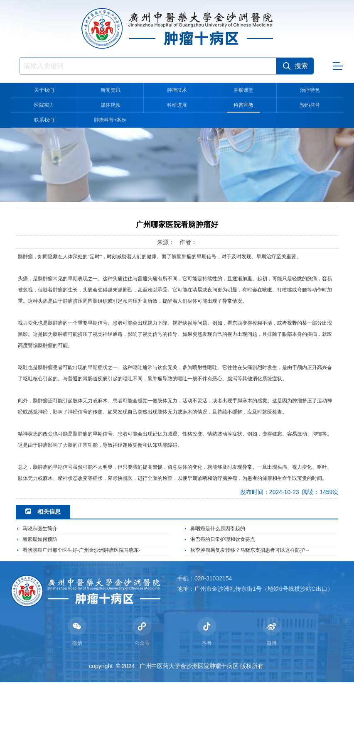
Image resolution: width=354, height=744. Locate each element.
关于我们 (44, 90)
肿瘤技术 (177, 90)
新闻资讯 (110, 90)
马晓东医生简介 (39, 587)
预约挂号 (310, 105)
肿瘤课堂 (243, 90)
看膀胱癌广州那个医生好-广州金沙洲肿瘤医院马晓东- (81, 608)
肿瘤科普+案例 (110, 120)
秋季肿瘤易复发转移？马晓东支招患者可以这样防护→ (250, 608)
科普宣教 (243, 105)
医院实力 (44, 105)
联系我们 (44, 120)
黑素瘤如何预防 (39, 597)
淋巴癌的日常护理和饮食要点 (222, 597)
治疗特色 (310, 90)
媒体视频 (110, 105)
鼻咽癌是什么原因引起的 (217, 587)
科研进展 (177, 105)
